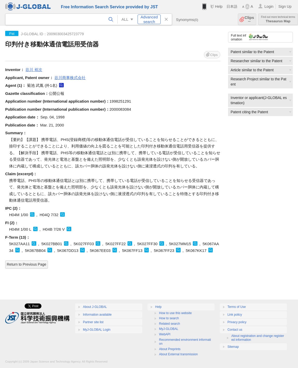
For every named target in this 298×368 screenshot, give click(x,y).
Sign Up (285, 6)
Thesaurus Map (278, 19)
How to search (169, 318)
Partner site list (93, 322)
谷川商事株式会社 (70, 77)
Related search (169, 323)
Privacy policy (237, 322)
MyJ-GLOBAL (168, 329)
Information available (97, 314)
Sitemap (233, 347)
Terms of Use (237, 307)
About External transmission (178, 354)
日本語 (231, 6)
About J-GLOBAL (95, 307)
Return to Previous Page (26, 264)
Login (268, 6)
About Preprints (170, 349)
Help (218, 6)
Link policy (235, 314)
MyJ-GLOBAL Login (96, 329)
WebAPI (165, 334)
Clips (249, 19)
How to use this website (175, 313)
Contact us (235, 329)
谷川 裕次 (33, 69)
